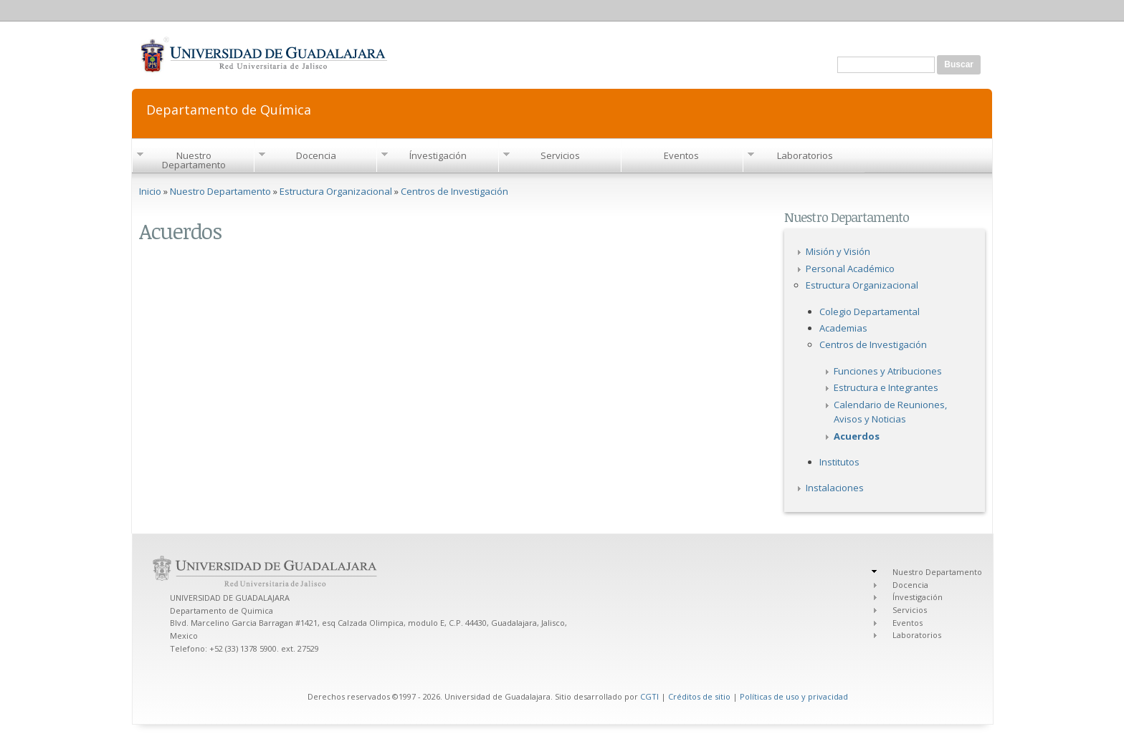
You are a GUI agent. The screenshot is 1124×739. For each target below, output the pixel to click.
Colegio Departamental (869, 311)
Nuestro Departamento (194, 160)
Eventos (681, 155)
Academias (843, 328)
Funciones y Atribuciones (888, 370)
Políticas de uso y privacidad (794, 696)
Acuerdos (857, 436)
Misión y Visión (838, 251)
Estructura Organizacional (336, 191)
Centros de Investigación (454, 191)
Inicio (150, 191)
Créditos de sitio (699, 696)
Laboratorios (805, 155)
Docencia (316, 155)
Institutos (839, 461)
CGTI (649, 696)
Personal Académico (850, 268)
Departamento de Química (228, 108)
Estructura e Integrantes (886, 387)
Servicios (560, 155)
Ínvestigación (438, 155)
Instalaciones (835, 487)
